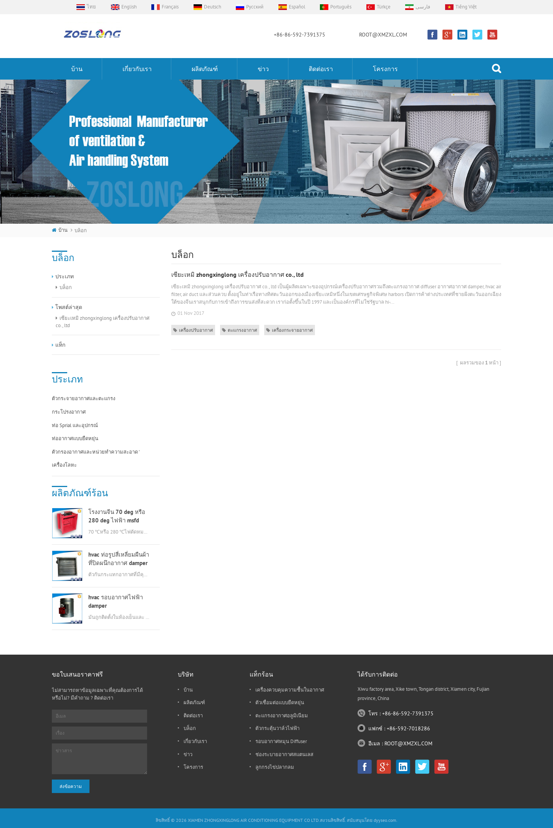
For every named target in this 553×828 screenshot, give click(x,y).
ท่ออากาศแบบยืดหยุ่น (75, 438)
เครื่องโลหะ (64, 465)
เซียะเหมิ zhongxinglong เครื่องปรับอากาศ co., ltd (102, 322)
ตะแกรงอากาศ (239, 330)
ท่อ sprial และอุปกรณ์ (75, 425)
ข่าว (263, 69)
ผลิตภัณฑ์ (205, 69)
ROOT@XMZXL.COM (383, 34)
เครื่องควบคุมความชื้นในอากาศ (289, 690)
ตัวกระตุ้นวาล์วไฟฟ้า (277, 728)
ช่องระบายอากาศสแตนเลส (284, 754)
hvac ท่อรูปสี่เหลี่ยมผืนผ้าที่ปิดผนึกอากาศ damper (118, 559)
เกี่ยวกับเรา (137, 69)
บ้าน (77, 69)
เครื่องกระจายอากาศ (289, 330)
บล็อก (66, 287)
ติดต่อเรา (321, 69)
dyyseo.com (385, 820)
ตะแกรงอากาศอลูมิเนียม (281, 715)
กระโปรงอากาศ (69, 412)
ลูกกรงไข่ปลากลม (274, 767)
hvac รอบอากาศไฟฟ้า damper (115, 601)
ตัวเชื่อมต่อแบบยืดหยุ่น (279, 702)
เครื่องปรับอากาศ (193, 330)
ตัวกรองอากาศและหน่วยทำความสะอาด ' (96, 452)
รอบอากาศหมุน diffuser (281, 741)
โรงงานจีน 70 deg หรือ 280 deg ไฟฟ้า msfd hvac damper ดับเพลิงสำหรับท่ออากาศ (116, 516)
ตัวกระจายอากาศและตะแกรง (83, 398)
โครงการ (385, 69)
